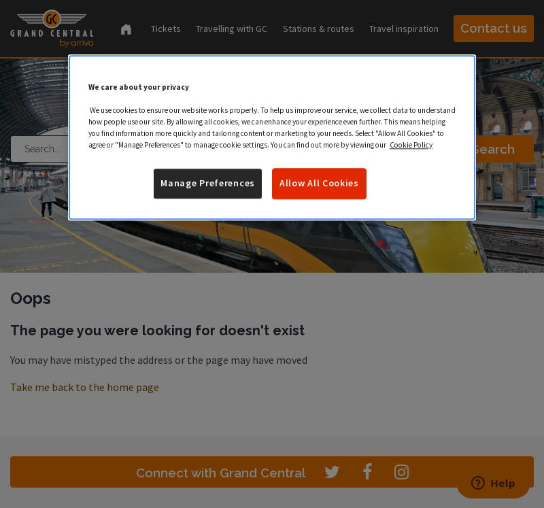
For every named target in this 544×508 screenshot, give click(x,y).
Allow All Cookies (319, 183)
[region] (272, 137)
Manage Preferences (207, 183)
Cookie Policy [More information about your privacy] (411, 145)
